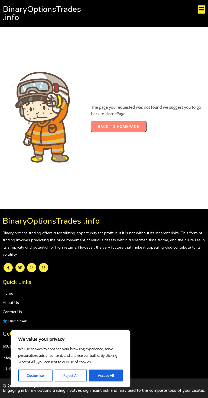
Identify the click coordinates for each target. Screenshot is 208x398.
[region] (70, 358)
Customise (35, 375)
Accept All (106, 375)
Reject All (71, 375)
